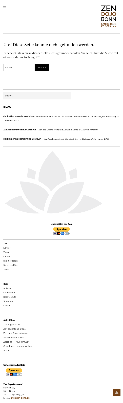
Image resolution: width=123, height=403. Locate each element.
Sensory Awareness (13, 337)
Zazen (6, 252)
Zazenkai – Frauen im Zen (16, 342)
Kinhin (6, 256)
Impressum (9, 292)
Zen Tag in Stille (11, 324)
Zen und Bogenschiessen (16, 333)
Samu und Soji (10, 265)
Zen (5, 243)
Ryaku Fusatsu (10, 261)
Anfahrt (7, 288)
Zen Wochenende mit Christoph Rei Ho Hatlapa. (46, 139)
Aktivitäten (9, 320)
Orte (5, 284)
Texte (6, 269)
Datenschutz (9, 297)
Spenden (8, 301)
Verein (6, 350)
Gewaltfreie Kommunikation (17, 346)
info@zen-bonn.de (20, 398)
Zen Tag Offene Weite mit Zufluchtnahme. (40, 130)
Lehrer (6, 248)
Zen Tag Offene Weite (14, 329)
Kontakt (7, 305)
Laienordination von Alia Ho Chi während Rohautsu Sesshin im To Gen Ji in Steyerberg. (59, 116)
